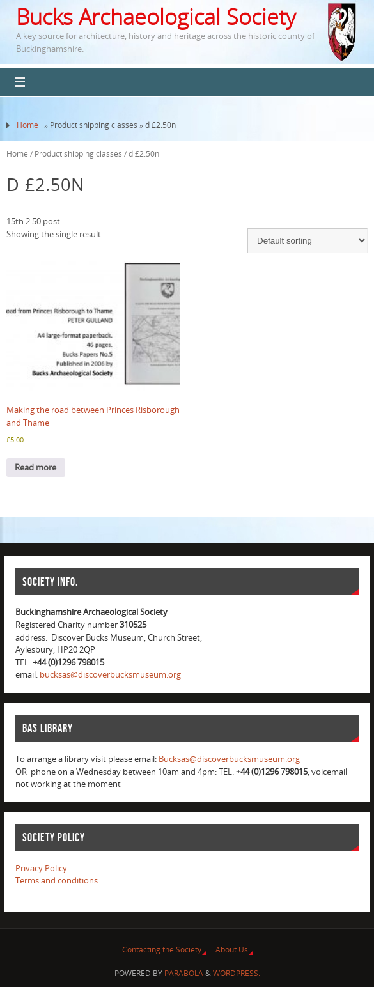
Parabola (183, 973)
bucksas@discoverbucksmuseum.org (110, 674)
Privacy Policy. (42, 868)
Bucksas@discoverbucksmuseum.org (229, 759)
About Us (231, 949)
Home (27, 125)
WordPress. (236, 973)
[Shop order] (307, 240)
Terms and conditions (56, 880)
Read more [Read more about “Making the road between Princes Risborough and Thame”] (35, 467)
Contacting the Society (161, 949)
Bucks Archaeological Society (156, 16)
